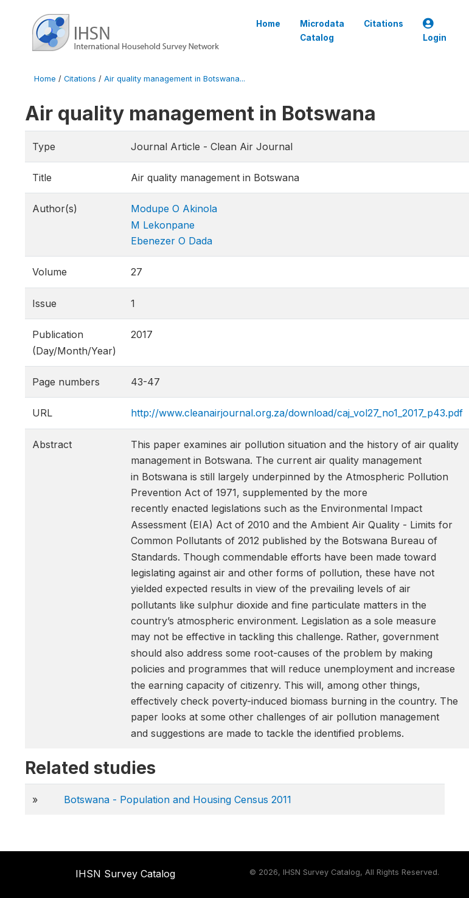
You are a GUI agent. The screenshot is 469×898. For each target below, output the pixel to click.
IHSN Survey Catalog (125, 874)
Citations (383, 24)
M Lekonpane (163, 225)
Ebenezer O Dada (171, 241)
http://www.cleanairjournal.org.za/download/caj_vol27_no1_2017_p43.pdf (297, 413)
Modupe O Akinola (174, 208)
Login (434, 30)
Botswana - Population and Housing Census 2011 (177, 799)
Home (268, 24)
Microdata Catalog (322, 30)
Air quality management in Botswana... (174, 78)
